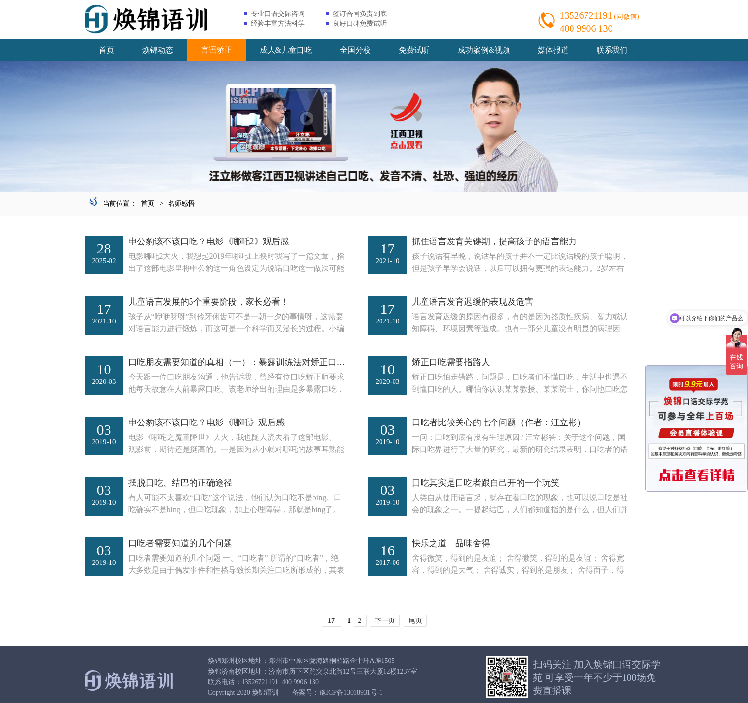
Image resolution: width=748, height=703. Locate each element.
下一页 (385, 620)
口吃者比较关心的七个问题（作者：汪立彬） (498, 422)
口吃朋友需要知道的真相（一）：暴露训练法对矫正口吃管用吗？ (254, 362)
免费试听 (414, 50)
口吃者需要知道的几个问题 (180, 543)
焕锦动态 (157, 50)
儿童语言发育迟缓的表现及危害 (472, 302)
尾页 (415, 620)
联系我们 (612, 50)
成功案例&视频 (484, 50)
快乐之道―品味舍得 (451, 543)
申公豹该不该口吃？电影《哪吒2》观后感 (208, 241)
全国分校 (355, 50)
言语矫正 (216, 50)
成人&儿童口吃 (286, 50)
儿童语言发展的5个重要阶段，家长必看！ (208, 302)
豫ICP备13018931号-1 (350, 692)
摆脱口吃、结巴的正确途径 (180, 483)
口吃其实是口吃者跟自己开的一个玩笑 (485, 483)
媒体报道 (553, 50)
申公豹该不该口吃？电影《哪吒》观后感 (206, 422)
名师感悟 (181, 203)
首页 (106, 50)
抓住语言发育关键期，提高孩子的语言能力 (494, 241)
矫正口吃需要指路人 (451, 362)
